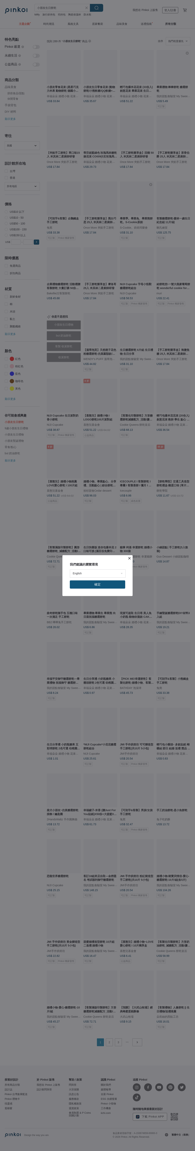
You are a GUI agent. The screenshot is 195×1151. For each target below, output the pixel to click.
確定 (97, 584)
